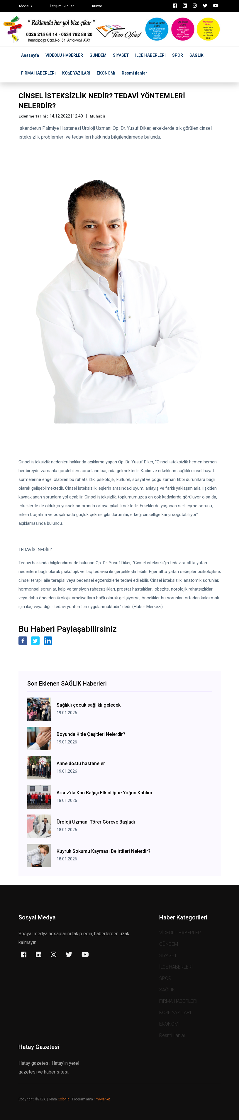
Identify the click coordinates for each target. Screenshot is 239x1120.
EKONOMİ (106, 73)
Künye (97, 6)
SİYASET (121, 55)
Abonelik (25, 6)
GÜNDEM (97, 55)
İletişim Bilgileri (62, 6)
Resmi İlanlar (134, 73)
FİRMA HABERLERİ (38, 73)
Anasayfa (30, 55)
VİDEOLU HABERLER (64, 55)
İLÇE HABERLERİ (150, 55)
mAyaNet (103, 1099)
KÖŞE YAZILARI (76, 73)
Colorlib (64, 1099)
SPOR (177, 55)
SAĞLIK (196, 55)
